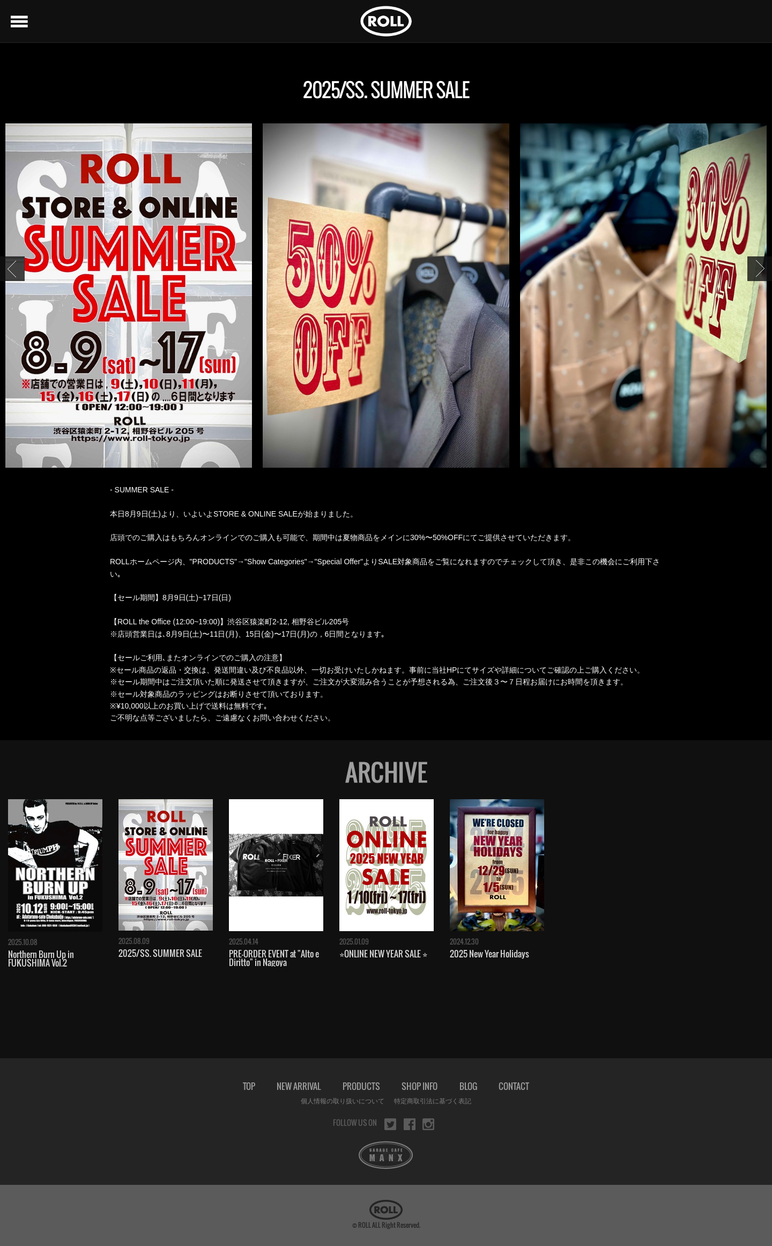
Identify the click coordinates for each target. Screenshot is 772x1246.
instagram (428, 1124)
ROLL (386, 21)
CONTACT (514, 1086)
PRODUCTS (361, 1086)
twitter (390, 1124)
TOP (249, 1086)
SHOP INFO (419, 1086)
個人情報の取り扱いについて (342, 1101)
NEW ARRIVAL (299, 1086)
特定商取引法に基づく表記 (432, 1101)
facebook (409, 1124)
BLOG (468, 1086)
